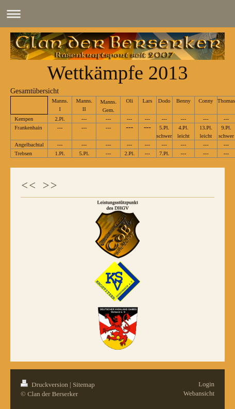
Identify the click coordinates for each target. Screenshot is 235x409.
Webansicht (198, 393)
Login (206, 384)
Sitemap (84, 384)
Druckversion (45, 384)
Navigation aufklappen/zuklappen (117, 14)
